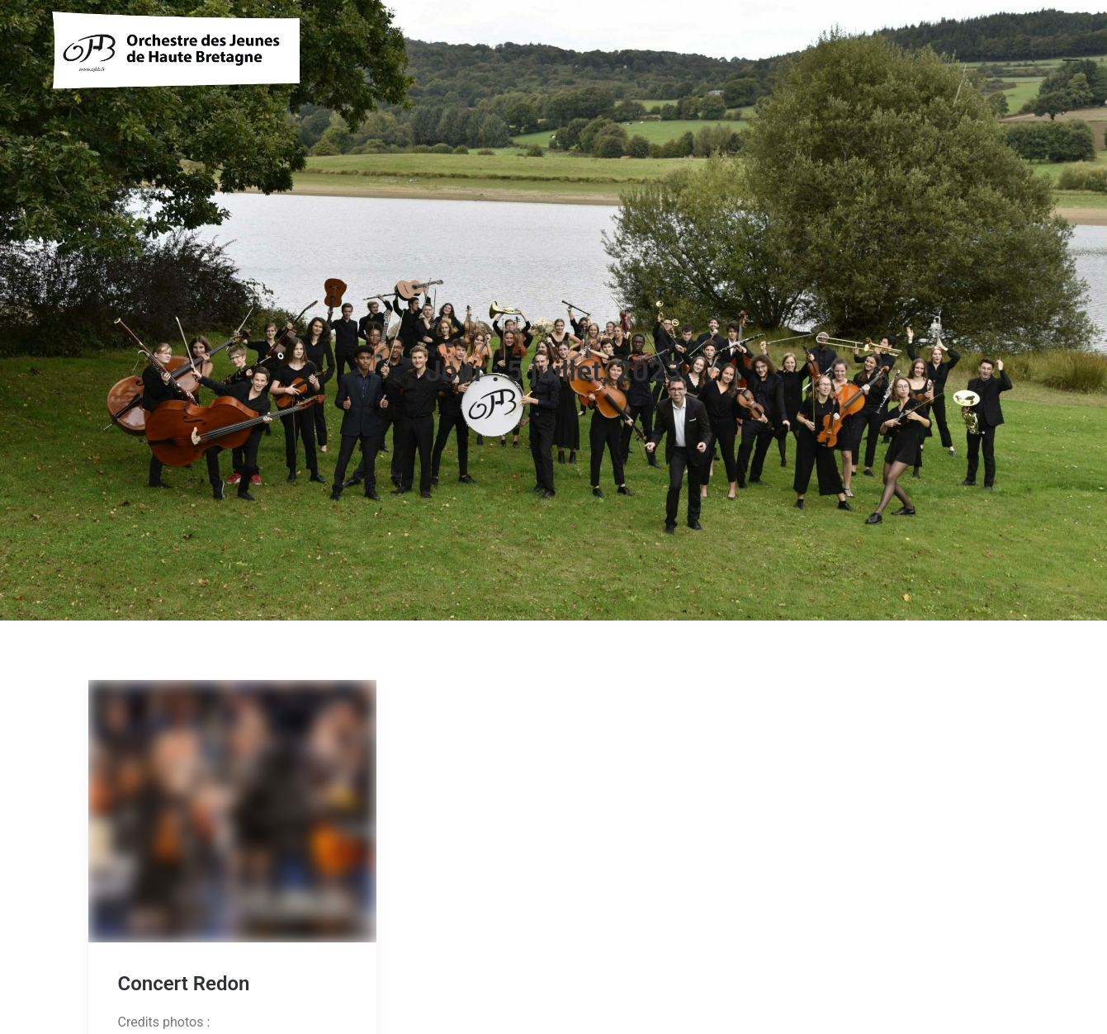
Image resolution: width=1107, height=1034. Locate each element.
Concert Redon (184, 950)
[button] (232, 777)
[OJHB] (176, 62)
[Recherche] (1020, 61)
